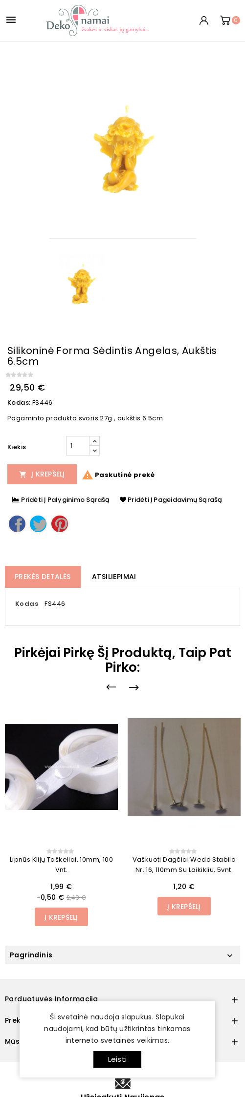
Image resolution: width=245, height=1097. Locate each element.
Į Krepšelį (42, 474)
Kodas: (18, 402)
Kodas (26, 603)
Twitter (38, 524)
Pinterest (59, 524)
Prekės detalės (43, 576)
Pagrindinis (31, 955)
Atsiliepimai (114, 576)
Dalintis (17, 524)
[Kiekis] (77, 445)
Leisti (117, 1059)
